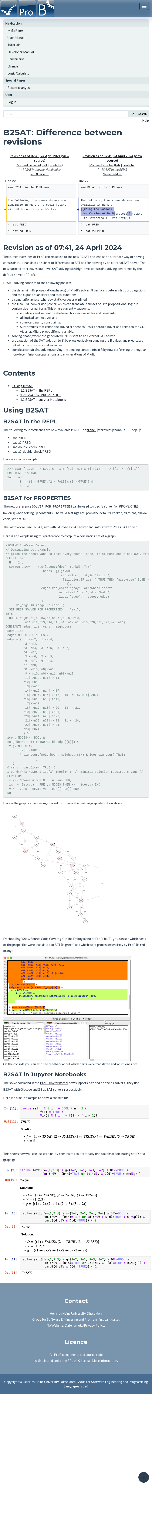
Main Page (15, 30)
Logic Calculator (19, 73)
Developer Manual (20, 52)
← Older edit (40, 174)
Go (132, 114)
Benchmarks (15, 59)
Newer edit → (112, 174)
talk (45, 165)
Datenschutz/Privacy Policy (84, 1323)
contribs (56, 165)
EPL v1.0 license (79, 1358)
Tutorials (13, 45)
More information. (105, 1358)
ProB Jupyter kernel (54, 1081)
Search (142, 114)
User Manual (16, 38)
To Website (55, 1323)
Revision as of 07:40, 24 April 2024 (35, 156)
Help (145, 120)
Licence (12, 66)
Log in (11, 102)
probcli (91, 430)
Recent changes (18, 87)
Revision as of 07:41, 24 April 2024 (107, 156)
